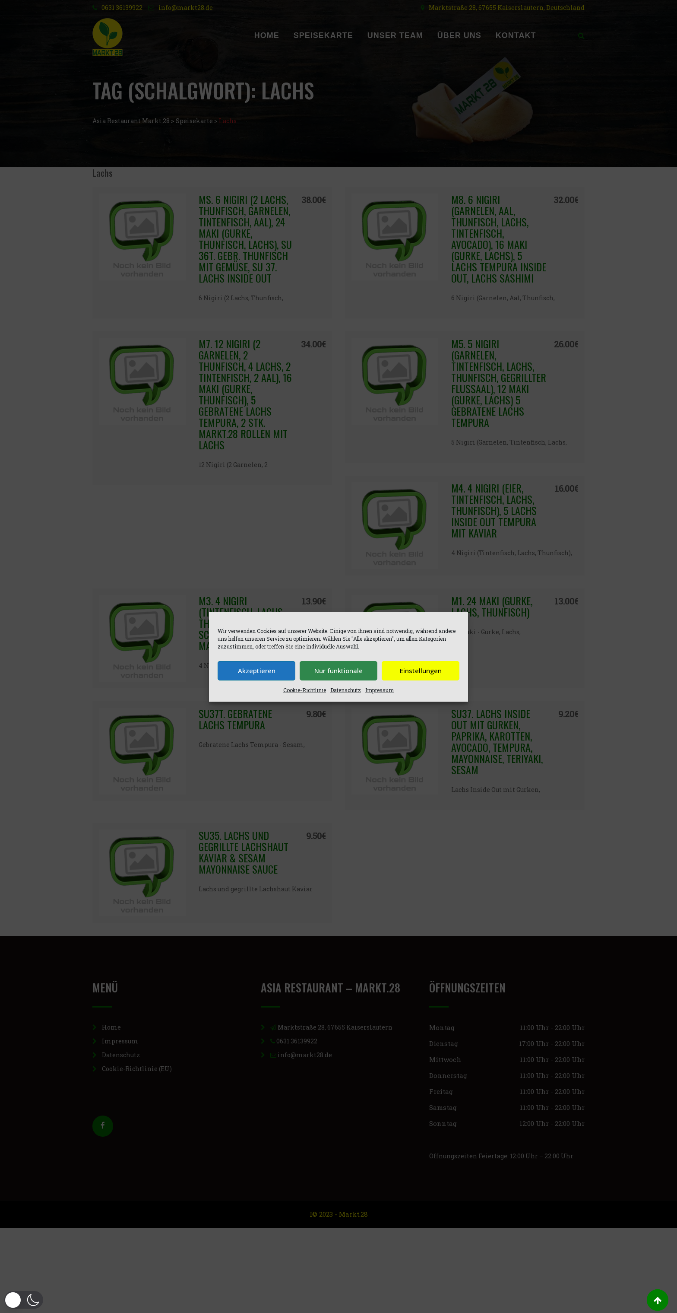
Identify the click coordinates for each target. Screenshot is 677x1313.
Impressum (379, 690)
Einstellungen (421, 670)
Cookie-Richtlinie (304, 690)
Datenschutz (345, 690)
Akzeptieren (256, 670)
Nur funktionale (338, 670)
